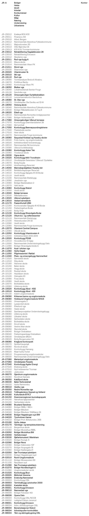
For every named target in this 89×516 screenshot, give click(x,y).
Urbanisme (19, 25)
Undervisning (20, 23)
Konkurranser (20, 13)
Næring (17, 20)
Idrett (16, 8)
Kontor (84, 3)
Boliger (17, 3)
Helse (16, 5)
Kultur (17, 15)
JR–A (4, 3)
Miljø (16, 18)
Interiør (17, 10)
